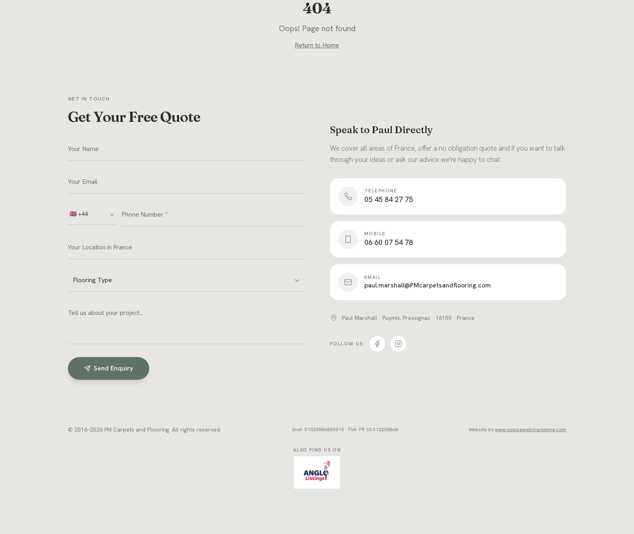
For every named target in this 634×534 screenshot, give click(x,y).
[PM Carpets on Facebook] (377, 344)
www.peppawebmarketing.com (530, 429)
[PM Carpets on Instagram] (398, 344)
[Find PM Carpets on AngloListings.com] (317, 472)
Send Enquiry (108, 368)
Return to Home (317, 45)
